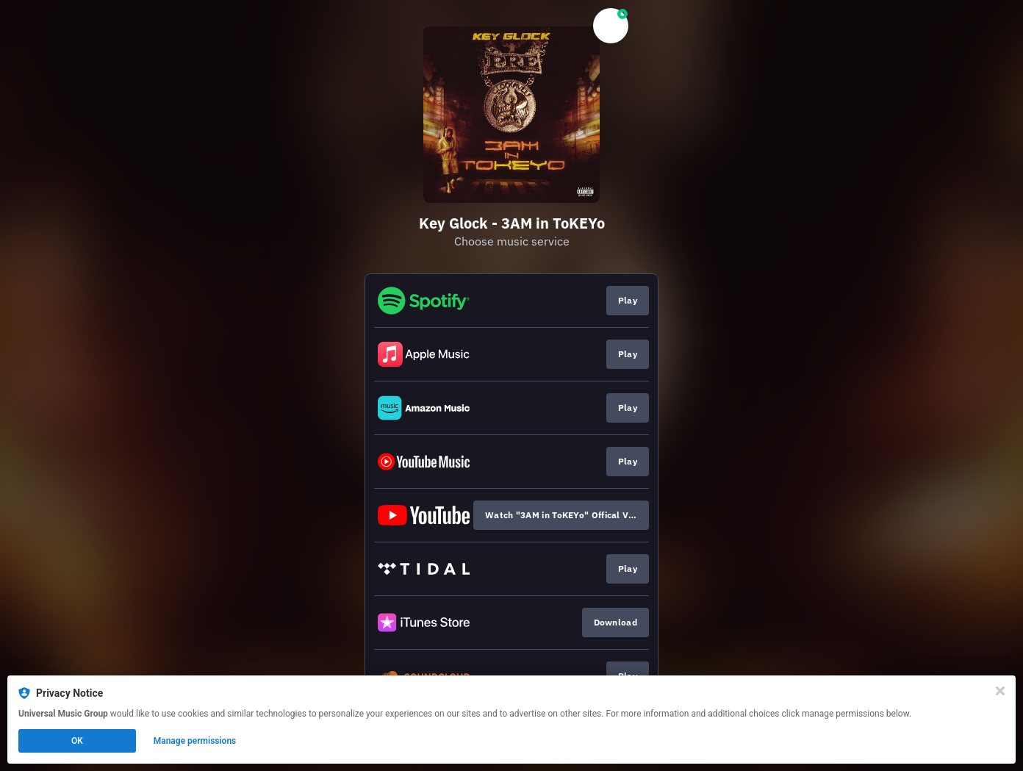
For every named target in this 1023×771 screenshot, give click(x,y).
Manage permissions (195, 741)
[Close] (1000, 691)
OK (77, 741)
